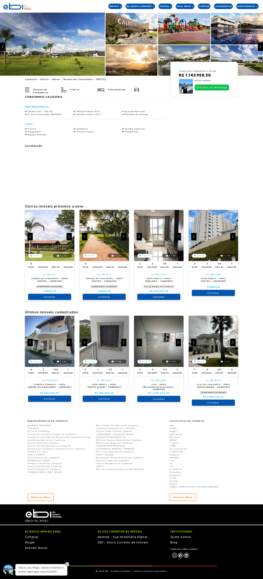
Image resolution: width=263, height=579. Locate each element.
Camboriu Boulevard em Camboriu (115, 428)
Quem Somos (180, 537)
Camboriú (31, 79)
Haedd (173, 484)
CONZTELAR (176, 451)
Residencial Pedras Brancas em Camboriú (120, 457)
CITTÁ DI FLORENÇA (38, 431)
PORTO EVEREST (36, 454)
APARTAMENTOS (247, 6)
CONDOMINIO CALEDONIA (49, 286)
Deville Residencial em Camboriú (46, 440)
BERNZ (173, 440)
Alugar (30, 542)
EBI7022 (101, 79)
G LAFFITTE (176, 469)
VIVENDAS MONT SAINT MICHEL (44, 472)
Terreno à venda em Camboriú (44, 463)
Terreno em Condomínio (78, 79)
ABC (172, 425)
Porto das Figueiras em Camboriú (115, 451)
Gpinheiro (175, 475)
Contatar (50, 296)
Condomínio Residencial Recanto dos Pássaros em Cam (59, 437)
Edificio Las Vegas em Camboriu (114, 443)
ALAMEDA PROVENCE (39, 425)
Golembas (175, 472)
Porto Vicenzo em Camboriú (43, 457)
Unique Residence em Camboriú (114, 463)
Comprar (31, 537)
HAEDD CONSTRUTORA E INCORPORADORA (194, 486)
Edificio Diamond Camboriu (43, 443)
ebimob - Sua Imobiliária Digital (122, 537)
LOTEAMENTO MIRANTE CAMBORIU (115, 448)
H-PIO (173, 478)
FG (171, 463)
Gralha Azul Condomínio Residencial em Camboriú (56, 448)
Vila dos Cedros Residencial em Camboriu (120, 469)
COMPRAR (204, 6)
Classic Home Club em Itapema (114, 431)
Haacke (174, 481)
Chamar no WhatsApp (212, 87)
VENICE (100, 466)
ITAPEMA (165, 6)
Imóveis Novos (36, 548)
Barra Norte (176, 434)
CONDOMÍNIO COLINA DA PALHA (114, 434)
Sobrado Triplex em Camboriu (113, 460)
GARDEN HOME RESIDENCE (111, 446)
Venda (56, 79)
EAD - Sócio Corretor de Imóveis (123, 542)
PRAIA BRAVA (185, 6)
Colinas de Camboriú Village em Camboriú (51, 434)
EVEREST (174, 457)
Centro (45, 79)
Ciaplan (174, 443)
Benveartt (175, 437)
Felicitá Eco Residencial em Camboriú (49, 446)
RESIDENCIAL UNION (38, 460)
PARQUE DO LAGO (37, 451)
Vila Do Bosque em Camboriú (158, 286)
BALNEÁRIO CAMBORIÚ (140, 6)
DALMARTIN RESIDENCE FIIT (111, 437)
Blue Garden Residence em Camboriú (117, 425)
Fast (172, 460)
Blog (173, 542)
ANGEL (173, 428)
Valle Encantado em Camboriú (44, 466)
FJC (172, 466)
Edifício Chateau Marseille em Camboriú (119, 440)
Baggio (174, 431)
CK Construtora (178, 448)
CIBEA (173, 446)
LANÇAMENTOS (223, 6)
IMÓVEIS (115, 6)
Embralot (175, 454)
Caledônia (33, 428)
